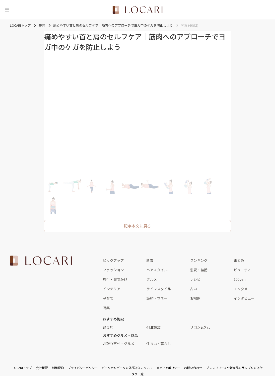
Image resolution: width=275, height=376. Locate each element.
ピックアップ (113, 260)
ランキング (198, 260)
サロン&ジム (200, 327)
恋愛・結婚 (198, 269)
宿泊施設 (153, 327)
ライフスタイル (158, 288)
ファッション (113, 269)
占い (193, 288)
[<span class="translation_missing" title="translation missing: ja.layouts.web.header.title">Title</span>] (137, 10)
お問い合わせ (193, 368)
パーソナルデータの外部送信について (127, 368)
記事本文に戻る (137, 225)
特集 (106, 307)
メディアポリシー (168, 368)
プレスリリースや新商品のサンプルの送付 (234, 368)
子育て (108, 298)
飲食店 (108, 327)
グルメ (151, 279)
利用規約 (58, 368)
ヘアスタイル (156, 269)
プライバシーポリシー (83, 368)
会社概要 (42, 368)
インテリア (111, 288)
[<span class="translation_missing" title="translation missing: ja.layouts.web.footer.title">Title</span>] (41, 261)
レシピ (195, 279)
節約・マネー (156, 298)
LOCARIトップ (22, 368)
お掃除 (195, 298)
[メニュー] (7, 9)
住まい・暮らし (158, 343)
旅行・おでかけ (115, 279)
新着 (149, 260)
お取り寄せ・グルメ (118, 343)
